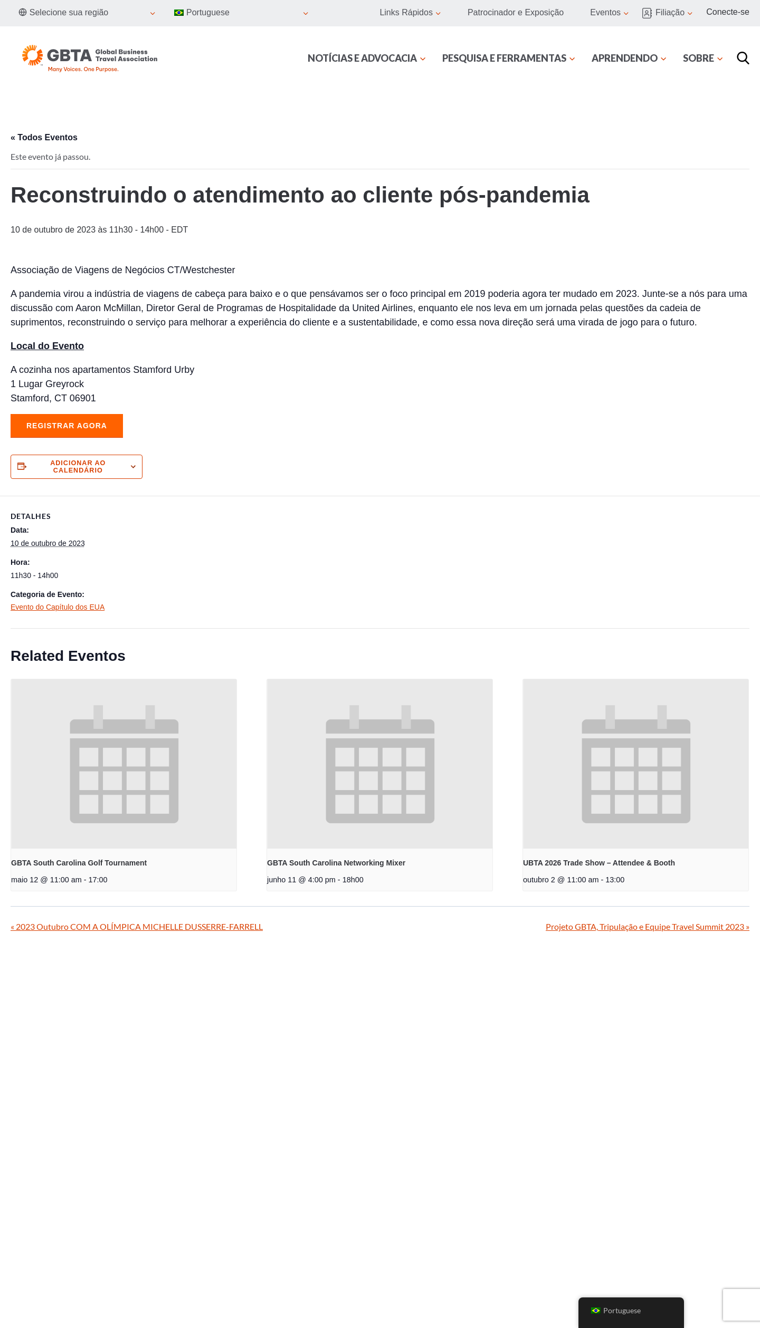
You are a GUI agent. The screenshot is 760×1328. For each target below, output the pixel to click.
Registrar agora (66, 425)
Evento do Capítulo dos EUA (57, 607)
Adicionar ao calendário (78, 466)
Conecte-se (727, 11)
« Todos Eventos (44, 137)
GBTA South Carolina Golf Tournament (79, 863)
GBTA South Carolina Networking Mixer (336, 863)
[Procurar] (743, 58)
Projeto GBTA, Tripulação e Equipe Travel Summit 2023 (647, 926)
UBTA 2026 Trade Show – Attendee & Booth (599, 863)
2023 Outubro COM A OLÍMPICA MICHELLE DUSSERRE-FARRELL (137, 926)
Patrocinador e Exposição (516, 12)
